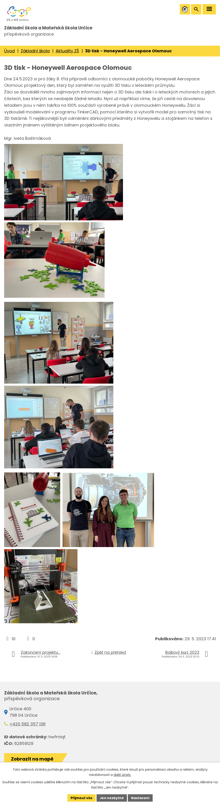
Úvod (9, 52)
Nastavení (140, 797)
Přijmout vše (81, 797)
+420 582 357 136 (27, 725)
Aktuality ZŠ (67, 52)
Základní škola (35, 52)
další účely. (122, 774)
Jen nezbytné (112, 797)
